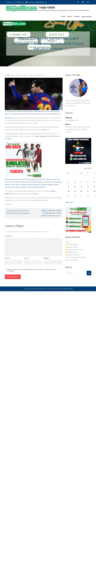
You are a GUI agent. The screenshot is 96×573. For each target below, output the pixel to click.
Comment (9, 236)
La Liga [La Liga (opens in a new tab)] (43, 129)
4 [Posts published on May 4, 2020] (68, 182)
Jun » (72, 202)
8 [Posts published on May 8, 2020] (94, 182)
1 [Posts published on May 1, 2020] (94, 178)
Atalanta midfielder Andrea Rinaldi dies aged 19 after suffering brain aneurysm (51, 213)
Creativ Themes (67, 289)
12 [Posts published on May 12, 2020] (75, 187)
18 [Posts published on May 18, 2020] (68, 191)
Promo (77, 16)
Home (63, 16)
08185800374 (19, 2)
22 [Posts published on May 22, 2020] (94, 191)
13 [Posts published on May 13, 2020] (81, 187)
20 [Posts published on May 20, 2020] (81, 191)
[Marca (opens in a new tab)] (35, 194)
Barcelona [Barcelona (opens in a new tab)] (8, 118)
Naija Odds (47, 7)
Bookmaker (86, 16)
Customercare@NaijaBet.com (37, 2)
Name (7, 258)
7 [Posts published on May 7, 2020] (87, 182)
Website (46, 258)
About (70, 16)
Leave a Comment (36, 75)
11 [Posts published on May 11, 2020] (68, 187)
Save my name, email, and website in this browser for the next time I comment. (32, 270)
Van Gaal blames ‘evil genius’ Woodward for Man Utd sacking (18, 212)
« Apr (67, 202)
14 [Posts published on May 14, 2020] (88, 187)
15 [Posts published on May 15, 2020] (94, 187)
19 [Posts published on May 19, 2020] (75, 191)
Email (26, 258)
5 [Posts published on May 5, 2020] (74, 182)
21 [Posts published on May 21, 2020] (88, 191)
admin (11, 75)
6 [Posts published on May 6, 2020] (81, 182)
